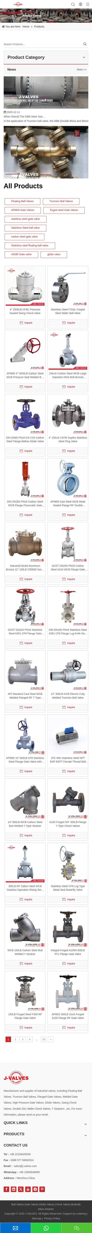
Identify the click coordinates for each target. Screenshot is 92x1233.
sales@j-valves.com (25, 1166)
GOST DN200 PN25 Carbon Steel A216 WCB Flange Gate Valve (68, 567)
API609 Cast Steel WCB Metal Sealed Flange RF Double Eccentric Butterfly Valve (67, 503)
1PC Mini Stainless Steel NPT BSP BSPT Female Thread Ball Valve (68, 759)
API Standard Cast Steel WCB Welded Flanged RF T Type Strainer (25, 695)
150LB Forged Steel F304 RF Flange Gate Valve (25, 1016)
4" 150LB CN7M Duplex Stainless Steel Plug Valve (68, 439)
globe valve (53, 254)
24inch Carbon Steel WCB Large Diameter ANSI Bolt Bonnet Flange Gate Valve (67, 375)
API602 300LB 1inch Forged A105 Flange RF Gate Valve (68, 1016)
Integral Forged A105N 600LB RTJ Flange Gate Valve (68, 952)
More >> (81, 69)
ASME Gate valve (21, 254)
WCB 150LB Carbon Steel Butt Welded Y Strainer (25, 952)
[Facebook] (6, 1189)
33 (43, 1039)
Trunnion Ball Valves (61, 201)
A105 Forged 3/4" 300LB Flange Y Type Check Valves (67, 824)
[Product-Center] (46, 15)
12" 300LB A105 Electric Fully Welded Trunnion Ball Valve (68, 695)
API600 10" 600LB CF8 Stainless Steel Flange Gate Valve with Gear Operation (25, 759)
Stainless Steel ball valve (25, 227)
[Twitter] (21, 1189)
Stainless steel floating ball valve (29, 245)
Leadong (81, 1213)
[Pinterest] (42, 1189)
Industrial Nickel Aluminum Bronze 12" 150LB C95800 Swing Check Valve (25, 567)
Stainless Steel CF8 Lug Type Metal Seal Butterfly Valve (68, 888)
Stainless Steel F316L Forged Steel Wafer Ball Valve (68, 311)
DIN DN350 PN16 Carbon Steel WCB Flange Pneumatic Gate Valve (25, 503)
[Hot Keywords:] (85, 44)
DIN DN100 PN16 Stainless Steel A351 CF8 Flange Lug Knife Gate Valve (68, 631)
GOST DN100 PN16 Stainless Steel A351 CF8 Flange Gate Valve (25, 631)
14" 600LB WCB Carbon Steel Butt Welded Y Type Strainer (25, 824)
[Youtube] (28, 1189)
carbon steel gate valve (24, 236)
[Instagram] (35, 1189)
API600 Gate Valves (22, 210)
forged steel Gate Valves (64, 210)
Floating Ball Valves (22, 201)
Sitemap (36, 1218)
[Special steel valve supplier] (16, 1077)
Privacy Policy (52, 1218)
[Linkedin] (13, 1189)
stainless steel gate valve (25, 218)
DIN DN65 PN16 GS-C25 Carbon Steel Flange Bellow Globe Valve (25, 439)
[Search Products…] (43, 44)
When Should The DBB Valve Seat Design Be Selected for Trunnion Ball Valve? (24, 117)
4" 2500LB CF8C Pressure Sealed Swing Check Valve (25, 311)
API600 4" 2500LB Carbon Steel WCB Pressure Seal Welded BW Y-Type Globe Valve (25, 375)
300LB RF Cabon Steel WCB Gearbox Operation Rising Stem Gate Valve (25, 888)
